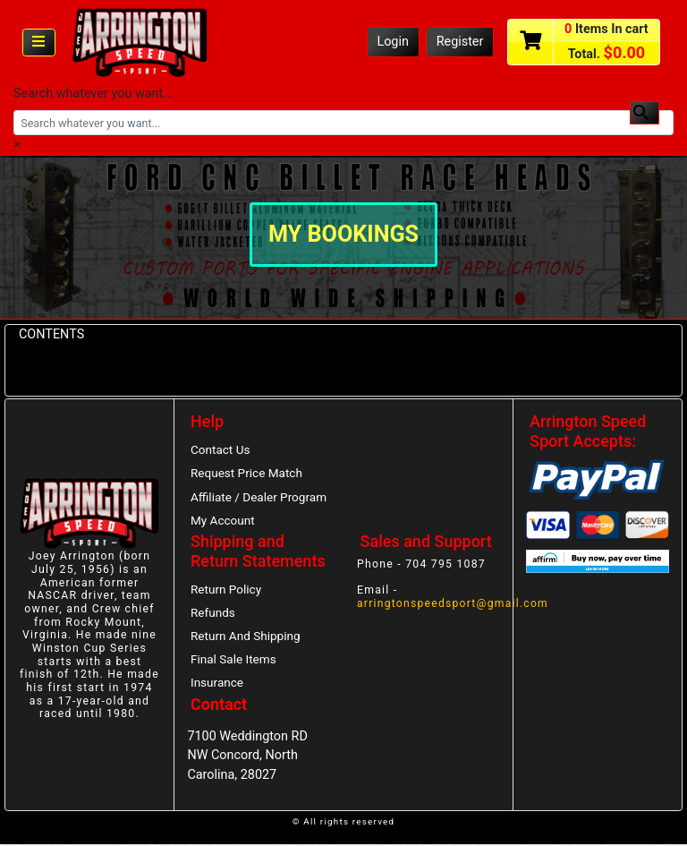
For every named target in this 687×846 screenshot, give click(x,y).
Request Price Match (247, 473)
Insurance (217, 685)
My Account (223, 521)
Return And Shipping (246, 637)
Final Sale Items (233, 661)
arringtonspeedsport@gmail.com (453, 604)
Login (393, 41)
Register (460, 41)
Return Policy (226, 590)
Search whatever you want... (93, 93)
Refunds (213, 613)
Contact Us (220, 449)
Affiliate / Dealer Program (259, 497)
